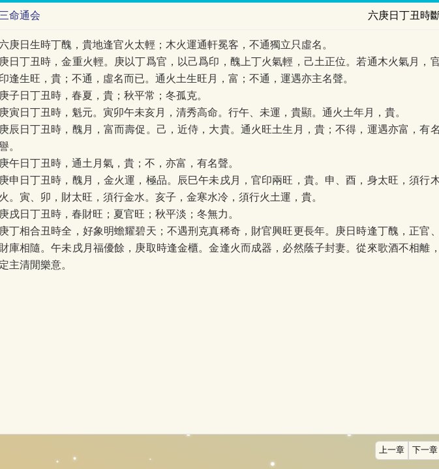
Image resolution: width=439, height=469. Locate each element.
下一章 (425, 450)
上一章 (391, 450)
